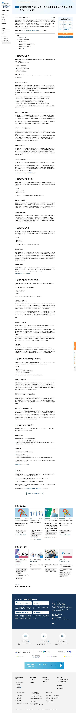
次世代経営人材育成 (49, 698)
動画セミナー (45, 681)
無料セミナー (4, 28)
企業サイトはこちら (44, 665)
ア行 (60, 22)
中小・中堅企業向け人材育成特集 (36, 696)
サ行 (70, 22)
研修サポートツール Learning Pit (36, 698)
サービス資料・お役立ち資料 (24, 603)
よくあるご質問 (5, 38)
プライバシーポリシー (23, 709)
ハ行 (70, 24)
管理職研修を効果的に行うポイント (26, 44)
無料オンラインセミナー (23, 612)
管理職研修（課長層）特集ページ (33, 30)
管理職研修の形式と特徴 (24, 46)
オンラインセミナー (46, 679)
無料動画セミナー (39, 612)
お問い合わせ (38, 603)
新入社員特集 (19, 700)
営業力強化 (56, 698)
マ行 (60, 27)
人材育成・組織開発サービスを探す (5, 11)
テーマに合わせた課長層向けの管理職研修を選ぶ (25, 173)
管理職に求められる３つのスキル (26, 43)
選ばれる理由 (4, 23)
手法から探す (18, 684)
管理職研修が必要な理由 (24, 39)
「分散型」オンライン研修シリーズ (22, 703)
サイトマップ (55, 709)
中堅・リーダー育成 (49, 697)
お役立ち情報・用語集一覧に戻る (34, 493)
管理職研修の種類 (22, 41)
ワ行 (60, 29)
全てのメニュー (5, 40)
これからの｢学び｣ (19, 702)
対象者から (3, 14)
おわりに (21, 48)
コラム (3, 30)
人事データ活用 (56, 695)
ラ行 (70, 27)
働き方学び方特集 (19, 695)
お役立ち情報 (4, 33)
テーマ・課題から (5, 16)
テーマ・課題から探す (20, 682)
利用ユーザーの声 (34, 679)
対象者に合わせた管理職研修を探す (22, 273)
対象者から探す (18, 680)
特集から (3, 19)
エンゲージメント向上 (57, 693)
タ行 (60, 24)
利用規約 (51, 709)
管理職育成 (48, 693)
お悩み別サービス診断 (50, 702)
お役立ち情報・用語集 (62, 681)
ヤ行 (65, 27)
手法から (3, 17)
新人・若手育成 (48, 695)
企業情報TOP (17, 709)
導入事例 (3, 25)
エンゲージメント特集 (35, 695)
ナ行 (65, 24)
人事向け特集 (19, 697)
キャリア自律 (56, 697)
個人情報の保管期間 (38, 709)
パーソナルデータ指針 (30, 709)
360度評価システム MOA (35, 700)
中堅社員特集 (19, 698)
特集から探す (18, 686)
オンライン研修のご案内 (20, 692)
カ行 (65, 22)
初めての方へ (5, 36)
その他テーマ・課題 (49, 700)
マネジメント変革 (19, 693)
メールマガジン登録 (61, 683)
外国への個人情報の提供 (45, 709)
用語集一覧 (66, 29)
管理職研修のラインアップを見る (22, 464)
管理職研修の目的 (22, 37)
